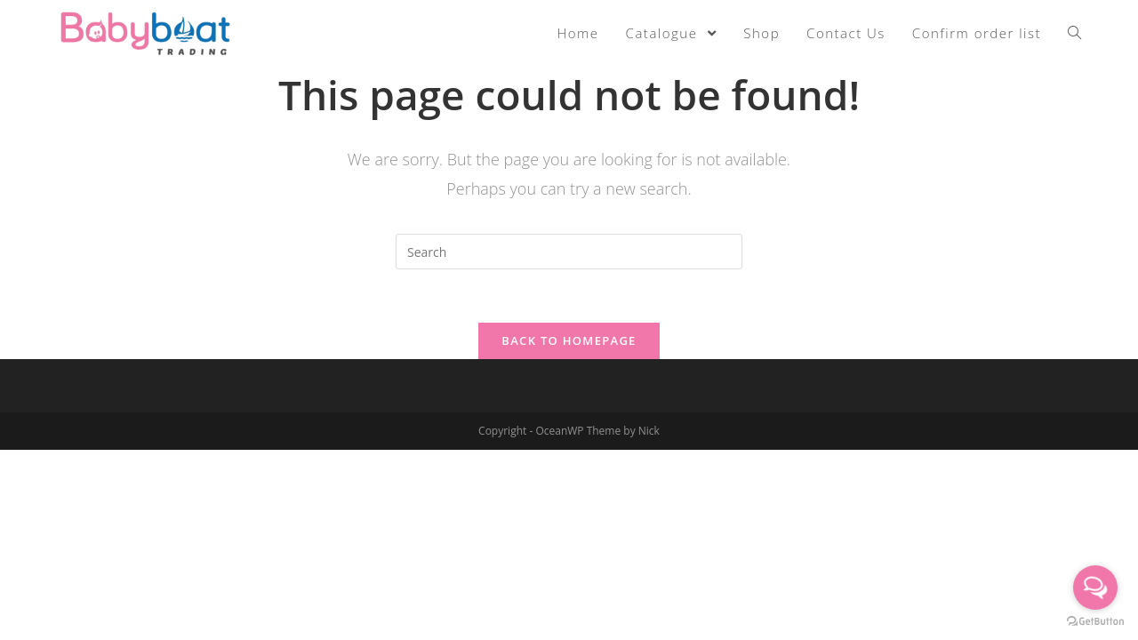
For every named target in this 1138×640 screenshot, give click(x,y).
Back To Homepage (568, 340)
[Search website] (1074, 33)
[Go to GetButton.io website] (1095, 622)
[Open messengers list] (1095, 587)
